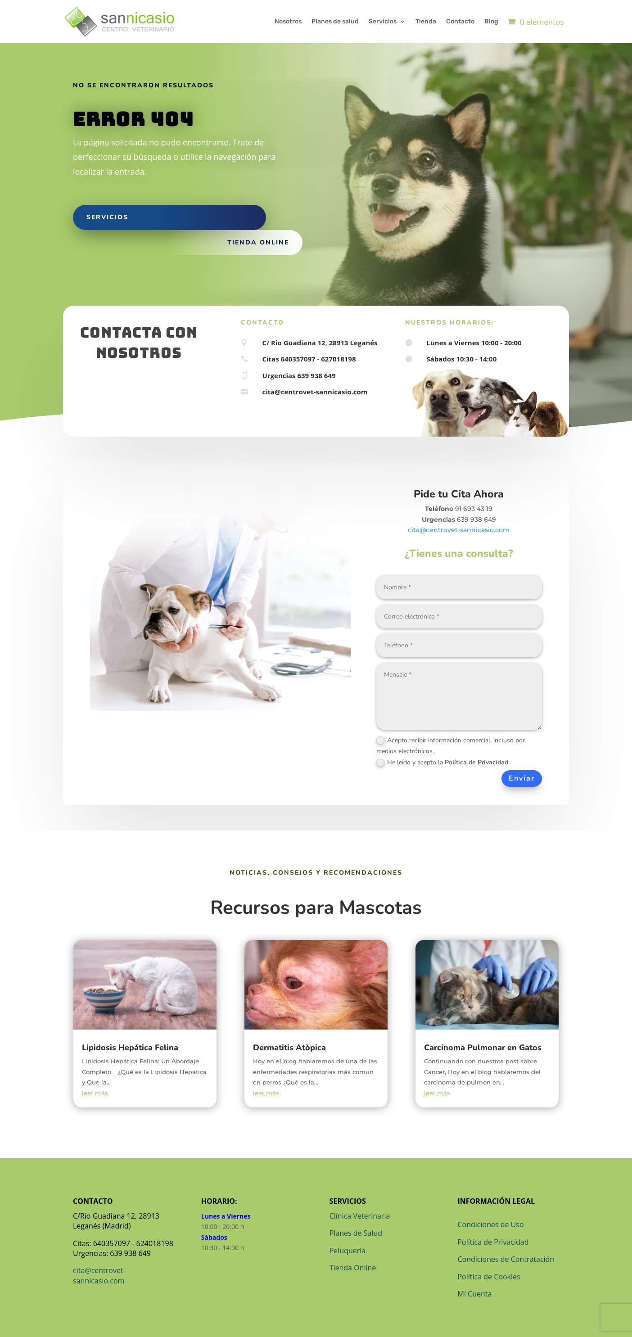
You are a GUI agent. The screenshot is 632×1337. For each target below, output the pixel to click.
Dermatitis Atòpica (289, 1047)
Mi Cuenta (474, 1294)
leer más (95, 1093)
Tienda (425, 21)
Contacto (460, 21)
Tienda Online (353, 1268)
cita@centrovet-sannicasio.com (459, 530)
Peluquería (348, 1251)
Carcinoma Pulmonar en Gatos (483, 1047)
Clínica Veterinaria (360, 1216)
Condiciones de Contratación (505, 1259)
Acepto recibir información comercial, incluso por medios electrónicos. (450, 745)
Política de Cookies (488, 1277)
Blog (491, 21)
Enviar (522, 778)
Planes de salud (335, 21)
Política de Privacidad (476, 762)
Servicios (383, 21)
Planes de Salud (356, 1233)
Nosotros (288, 21)
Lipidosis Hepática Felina (130, 1047)
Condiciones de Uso (490, 1224)
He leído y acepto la (442, 762)
